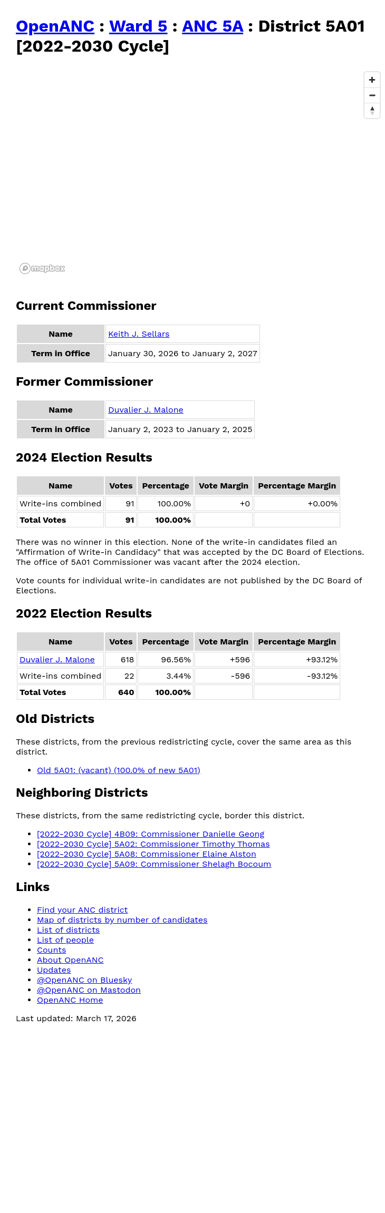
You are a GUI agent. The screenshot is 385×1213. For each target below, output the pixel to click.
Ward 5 (138, 26)
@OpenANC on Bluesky (84, 980)
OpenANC (55, 26)
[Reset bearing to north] (372, 110)
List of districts (68, 930)
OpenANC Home (70, 1000)
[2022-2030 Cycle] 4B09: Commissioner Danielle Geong (150, 834)
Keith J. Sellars (138, 334)
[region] (200, 172)
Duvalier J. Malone (146, 410)
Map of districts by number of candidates (122, 920)
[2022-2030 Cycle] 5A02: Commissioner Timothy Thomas (153, 844)
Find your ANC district (82, 910)
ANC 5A (212, 26)
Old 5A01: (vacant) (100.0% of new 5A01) (118, 770)
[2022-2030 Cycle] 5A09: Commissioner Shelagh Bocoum (154, 864)
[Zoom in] (372, 79)
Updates (54, 970)
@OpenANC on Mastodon (89, 990)
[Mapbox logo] (42, 268)
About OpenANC (70, 960)
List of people (65, 940)
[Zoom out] (372, 95)
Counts (51, 950)
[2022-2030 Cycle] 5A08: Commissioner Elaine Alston (146, 854)
